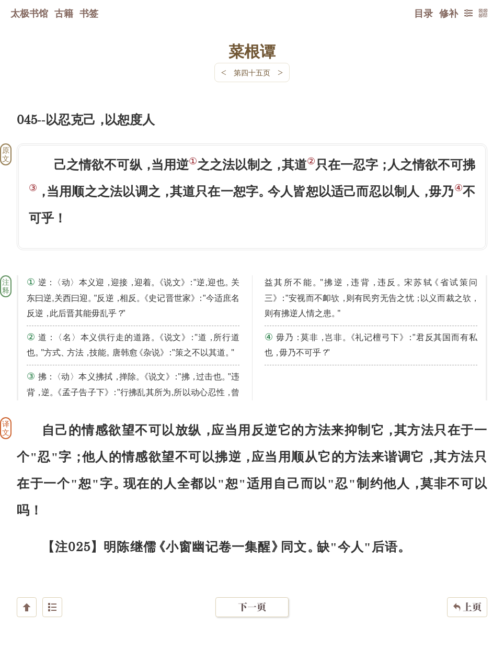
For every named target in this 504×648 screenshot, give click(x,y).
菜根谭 (252, 50)
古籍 (63, 13)
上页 (467, 585)
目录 (423, 13)
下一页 (252, 585)
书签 (88, 13)
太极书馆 (29, 13)
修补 (448, 13)
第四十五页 (252, 72)
